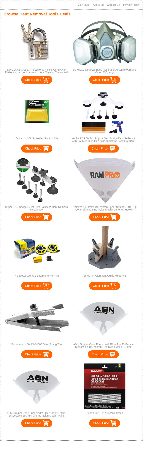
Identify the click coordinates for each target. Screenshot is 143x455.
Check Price (33, 79)
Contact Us (113, 4)
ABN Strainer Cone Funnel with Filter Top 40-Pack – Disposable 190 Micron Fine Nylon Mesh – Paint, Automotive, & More (103, 347)
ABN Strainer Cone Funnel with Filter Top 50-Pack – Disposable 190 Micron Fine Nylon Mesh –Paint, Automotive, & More (37, 416)
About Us (98, 4)
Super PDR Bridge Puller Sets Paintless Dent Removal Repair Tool (37, 208)
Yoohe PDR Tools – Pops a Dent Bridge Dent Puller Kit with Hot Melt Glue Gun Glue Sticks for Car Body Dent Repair (103, 141)
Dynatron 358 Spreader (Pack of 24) (37, 138)
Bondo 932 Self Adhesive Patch (104, 413)
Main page (83, 4)
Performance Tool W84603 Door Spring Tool (36, 344)
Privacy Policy (131, 4)
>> (78, 433)
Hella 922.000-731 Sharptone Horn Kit (37, 275)
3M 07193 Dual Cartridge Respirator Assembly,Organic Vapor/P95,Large (104, 71)
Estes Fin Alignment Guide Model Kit (104, 275)
